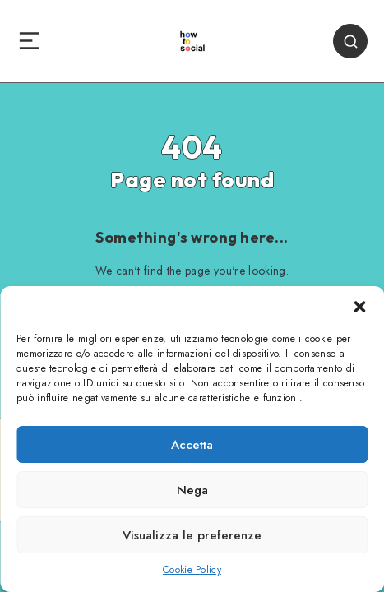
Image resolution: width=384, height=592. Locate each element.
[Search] (350, 41)
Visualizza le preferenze (192, 535)
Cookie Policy (192, 569)
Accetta (192, 445)
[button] (359, 306)
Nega (192, 490)
